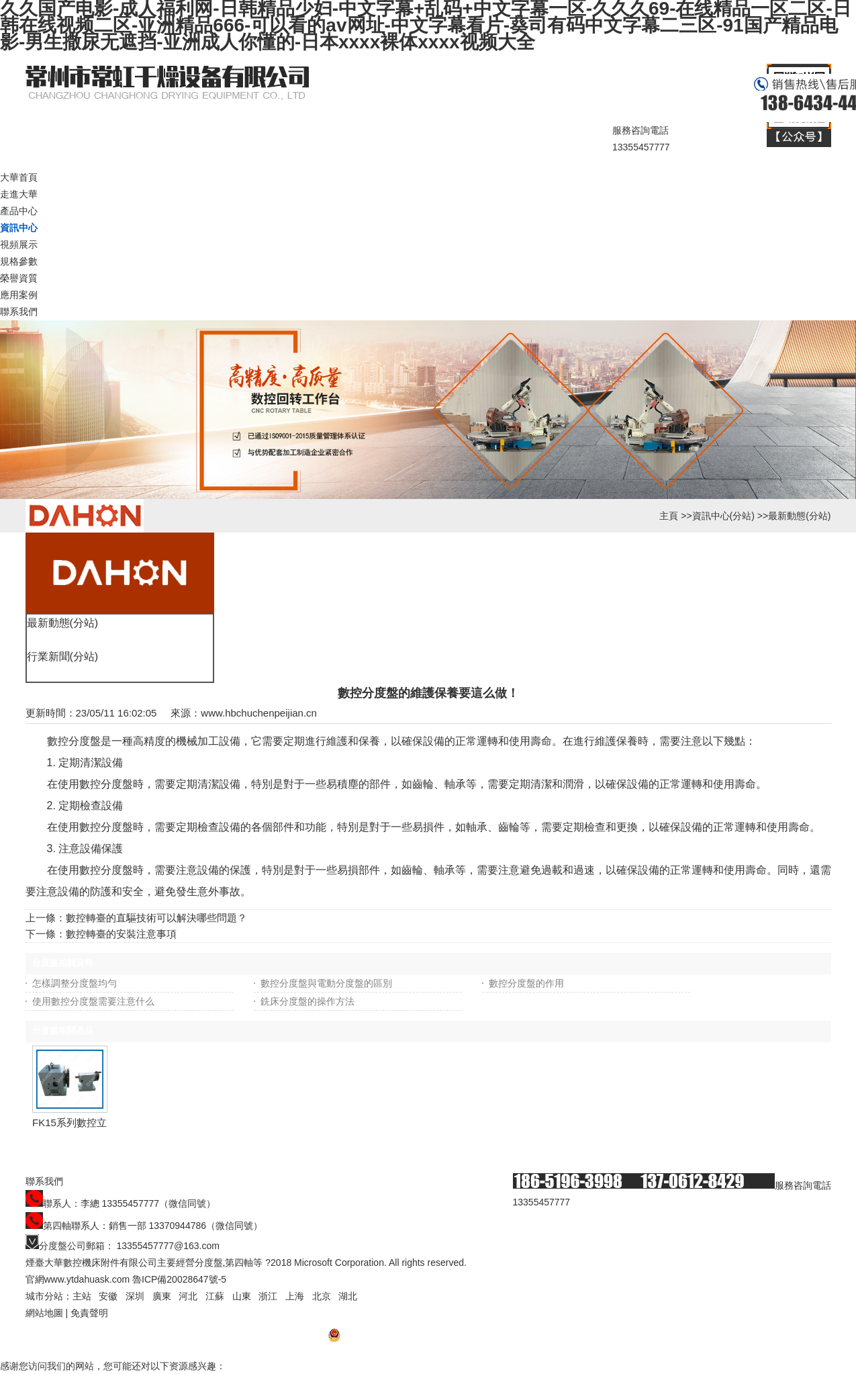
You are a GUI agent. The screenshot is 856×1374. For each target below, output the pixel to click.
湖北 (347, 1296)
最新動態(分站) (799, 515)
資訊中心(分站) (723, 515)
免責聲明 (89, 1313)
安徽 (108, 1296)
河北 (188, 1296)
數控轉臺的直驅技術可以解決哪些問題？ (156, 917)
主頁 (668, 515)
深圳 (135, 1296)
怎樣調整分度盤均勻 (74, 983)
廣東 (161, 1296)
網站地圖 (44, 1313)
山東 (241, 1296)
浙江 (267, 1296)
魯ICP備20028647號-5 (179, 1279)
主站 (82, 1296)
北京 (321, 1296)
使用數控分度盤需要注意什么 (93, 1001)
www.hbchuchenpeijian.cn (259, 713)
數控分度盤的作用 (526, 983)
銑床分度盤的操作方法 (307, 1001)
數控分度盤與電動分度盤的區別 (326, 983)
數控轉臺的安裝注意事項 (121, 934)
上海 (294, 1296)
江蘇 (214, 1296)
